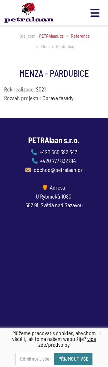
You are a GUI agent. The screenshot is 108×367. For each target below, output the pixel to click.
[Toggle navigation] (95, 12)
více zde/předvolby (67, 341)
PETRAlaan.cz (51, 35)
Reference (80, 35)
